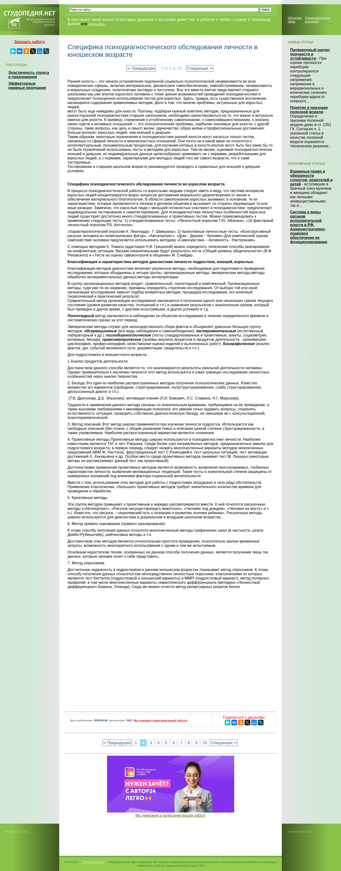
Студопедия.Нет (93, 862)
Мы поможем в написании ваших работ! (170, 815)
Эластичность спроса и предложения (28, 75)
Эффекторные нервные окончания (27, 85)
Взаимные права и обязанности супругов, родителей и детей (311, 177)
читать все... (97, 24)
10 (205, 743)
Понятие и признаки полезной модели (309, 110)
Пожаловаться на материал (317, 19)
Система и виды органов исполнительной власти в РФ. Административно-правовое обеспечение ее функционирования (308, 227)
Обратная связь (295, 19)
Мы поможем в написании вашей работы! (161, 720)
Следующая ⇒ (199, 68)
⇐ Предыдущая (141, 68)
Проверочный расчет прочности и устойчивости (310, 54)
